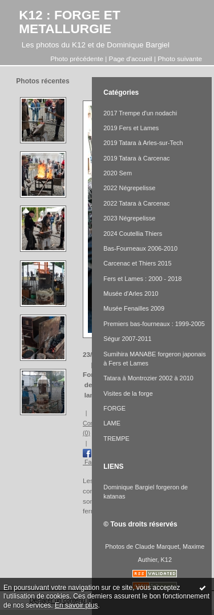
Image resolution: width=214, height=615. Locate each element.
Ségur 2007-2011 (127, 338)
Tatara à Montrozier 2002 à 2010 (148, 378)
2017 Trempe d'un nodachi (140, 113)
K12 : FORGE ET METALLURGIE (69, 21)
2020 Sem (117, 173)
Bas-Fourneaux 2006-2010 (140, 248)
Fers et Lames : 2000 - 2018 (142, 278)
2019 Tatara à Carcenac (136, 158)
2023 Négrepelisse (129, 218)
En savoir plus (76, 605)
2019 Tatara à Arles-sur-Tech (143, 142)
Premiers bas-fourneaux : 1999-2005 (154, 323)
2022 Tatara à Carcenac (136, 203)
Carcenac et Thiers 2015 (137, 263)
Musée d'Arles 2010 (130, 293)
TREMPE (116, 438)
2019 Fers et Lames (131, 127)
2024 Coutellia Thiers (132, 233)
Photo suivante (180, 58)
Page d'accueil (130, 58)
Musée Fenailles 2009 (133, 308)
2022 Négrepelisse (129, 187)
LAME (111, 423)
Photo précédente (76, 58)
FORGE (114, 408)
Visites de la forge (128, 393)
